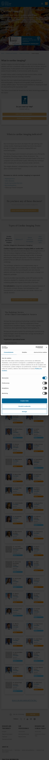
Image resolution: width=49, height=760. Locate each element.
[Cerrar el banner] (46, 347)
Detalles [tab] (24, 352)
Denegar (24, 411)
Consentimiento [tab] (8, 352)
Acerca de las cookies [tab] (40, 352)
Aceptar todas (24, 400)
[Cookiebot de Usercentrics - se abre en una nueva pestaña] (35, 347)
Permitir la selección (24, 406)
